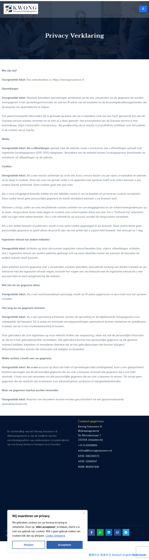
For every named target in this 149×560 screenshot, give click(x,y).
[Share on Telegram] (125, 551)
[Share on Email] (116, 551)
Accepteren (64, 544)
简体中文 (105, 555)
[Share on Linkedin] (108, 551)
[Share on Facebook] (91, 551)
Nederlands (139, 555)
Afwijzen (29, 544)
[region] (47, 531)
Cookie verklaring (55, 535)
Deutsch (117, 555)
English (127, 555)
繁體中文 (94, 555)
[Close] (84, 513)
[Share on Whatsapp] (99, 551)
